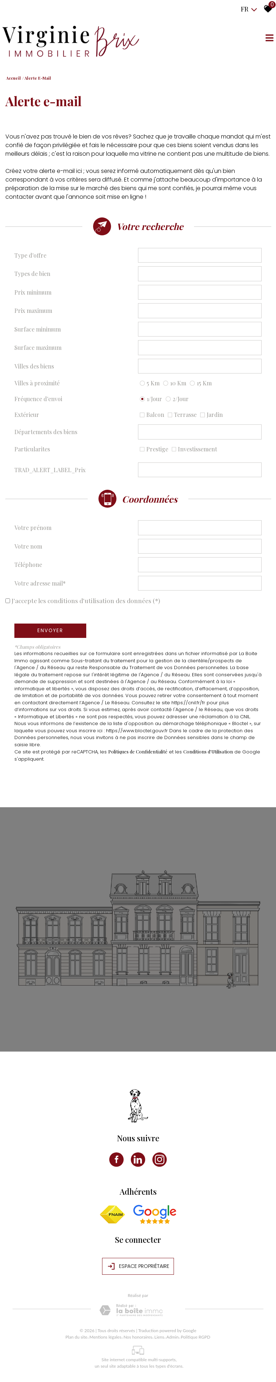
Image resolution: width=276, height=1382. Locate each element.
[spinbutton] (200, 292)
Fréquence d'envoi (38, 399)
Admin (172, 1337)
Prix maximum (33, 310)
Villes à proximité (37, 383)
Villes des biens (34, 366)
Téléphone (28, 564)
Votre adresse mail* (40, 583)
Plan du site (76, 1337)
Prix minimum (32, 292)
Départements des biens (45, 432)
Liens (159, 1337)
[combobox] (200, 255)
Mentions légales (105, 1337)
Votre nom (28, 546)
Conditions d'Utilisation (208, 751)
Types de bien (32, 273)
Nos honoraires (138, 1337)
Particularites (32, 449)
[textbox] (200, 255)
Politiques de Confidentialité (137, 751)
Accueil (13, 78)
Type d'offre (30, 255)
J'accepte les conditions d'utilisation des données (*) (86, 600)
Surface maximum (37, 347)
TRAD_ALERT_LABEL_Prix (50, 470)
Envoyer (50, 630)
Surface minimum (37, 329)
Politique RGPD (195, 1337)
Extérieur (26, 414)
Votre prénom (32, 527)
